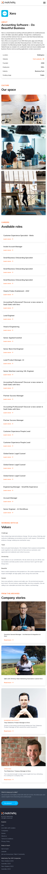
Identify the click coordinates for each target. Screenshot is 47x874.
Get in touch (5, 849)
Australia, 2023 (6, 869)
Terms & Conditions (7, 839)
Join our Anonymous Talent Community (13, 854)
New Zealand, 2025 (7, 861)
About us (4, 836)
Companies (4, 830)
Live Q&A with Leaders (8, 828)
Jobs (2, 825)
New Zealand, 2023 (7, 866)
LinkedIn (3, 851)
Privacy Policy (5, 841)
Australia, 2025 (6, 863)
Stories (3, 833)
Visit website (38, 59)
